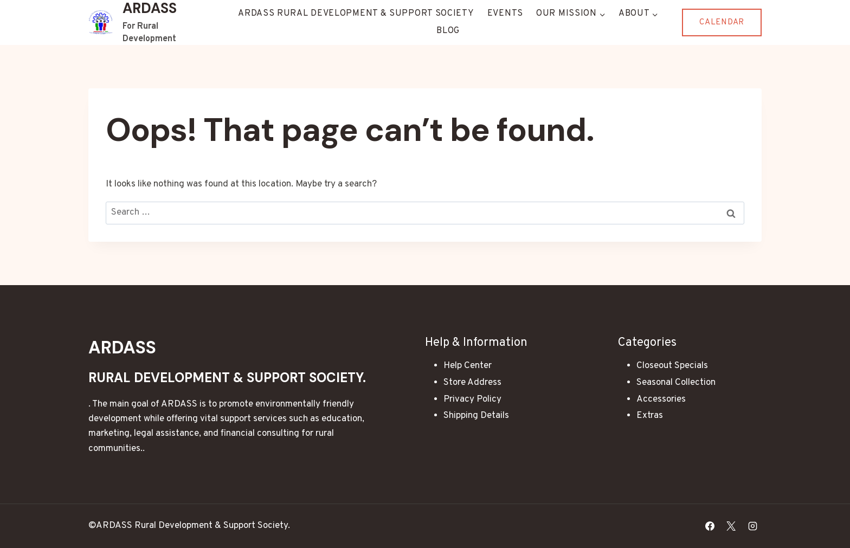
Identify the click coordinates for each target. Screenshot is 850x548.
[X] (731, 526)
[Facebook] (710, 526)
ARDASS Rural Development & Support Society (356, 13)
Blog (448, 30)
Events (505, 13)
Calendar (721, 22)
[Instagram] (752, 526)
